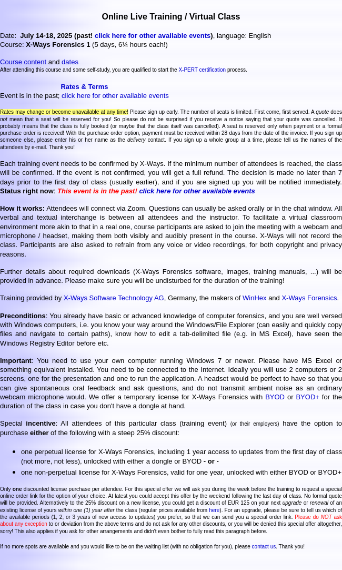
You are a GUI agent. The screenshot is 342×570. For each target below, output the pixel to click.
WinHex (255, 298)
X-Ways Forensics (309, 298)
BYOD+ (307, 397)
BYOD (275, 397)
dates (70, 62)
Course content (23, 62)
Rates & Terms (84, 87)
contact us (264, 546)
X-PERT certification (202, 70)
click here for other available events (152, 36)
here (214, 510)
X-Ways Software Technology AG (114, 298)
